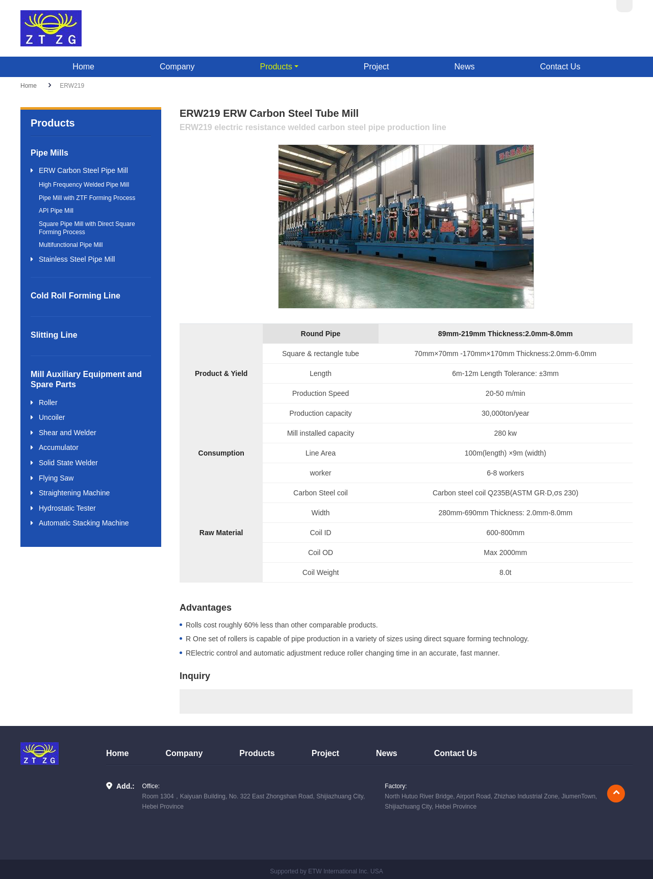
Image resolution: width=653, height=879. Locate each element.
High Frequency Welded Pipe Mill (84, 184)
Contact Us (560, 66)
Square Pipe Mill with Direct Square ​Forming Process (88, 228)
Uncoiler (52, 417)
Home (83, 66)
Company (177, 66)
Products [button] (276, 66)
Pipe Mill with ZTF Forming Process (87, 198)
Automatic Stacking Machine (84, 523)
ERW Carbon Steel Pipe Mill (83, 170)
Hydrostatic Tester (67, 508)
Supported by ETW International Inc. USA (326, 871)
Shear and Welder (67, 433)
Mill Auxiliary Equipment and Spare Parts (86, 379)
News (465, 66)
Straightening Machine (74, 493)
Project (376, 66)
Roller (48, 402)
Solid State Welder (68, 463)
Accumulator (59, 447)
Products (256, 753)
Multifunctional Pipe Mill (71, 244)
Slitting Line (54, 335)
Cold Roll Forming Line (75, 295)
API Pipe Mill (56, 210)
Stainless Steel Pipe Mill (77, 259)
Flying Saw (56, 478)
